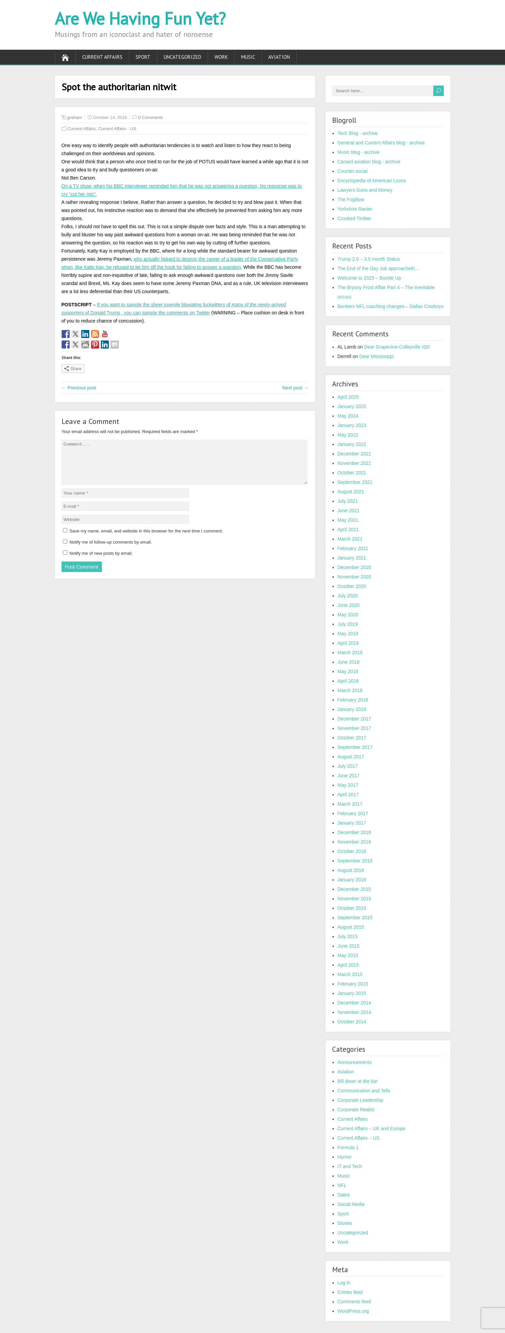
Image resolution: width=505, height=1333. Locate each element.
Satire (344, 1194)
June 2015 (349, 946)
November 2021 (354, 463)
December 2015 (354, 889)
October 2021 (352, 472)
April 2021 (348, 529)
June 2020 (349, 605)
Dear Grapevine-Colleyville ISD (397, 347)
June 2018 (349, 662)
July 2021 (348, 501)
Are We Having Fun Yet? (140, 18)
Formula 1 (348, 1147)
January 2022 (352, 444)
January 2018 (352, 709)
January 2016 (352, 879)
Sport (143, 57)
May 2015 (348, 955)
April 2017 (348, 794)
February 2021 (353, 548)
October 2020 (352, 586)
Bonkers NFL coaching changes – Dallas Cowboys (391, 306)
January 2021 (352, 558)
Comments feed (354, 1301)
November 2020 (354, 576)
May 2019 (348, 633)
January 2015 (352, 993)
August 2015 (351, 927)
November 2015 (354, 898)
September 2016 (355, 860)
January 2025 (352, 406)
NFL (342, 1185)
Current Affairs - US (117, 128)
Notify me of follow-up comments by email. (110, 550)
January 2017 (352, 823)
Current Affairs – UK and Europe (372, 1128)
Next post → (295, 387)
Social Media (351, 1204)
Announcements (355, 1062)
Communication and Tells (364, 1090)
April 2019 (348, 643)
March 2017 (350, 804)
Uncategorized (182, 57)
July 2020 (348, 595)
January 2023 (352, 425)
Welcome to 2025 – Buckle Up (369, 278)
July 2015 (348, 936)
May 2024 (348, 416)
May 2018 (348, 671)
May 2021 (348, 520)
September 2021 (355, 482)
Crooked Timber (354, 218)
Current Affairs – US (359, 1138)
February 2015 (353, 983)
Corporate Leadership (360, 1100)
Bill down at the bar (358, 1081)
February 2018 (353, 700)
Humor (345, 1157)
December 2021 (354, 453)
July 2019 (348, 624)
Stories (345, 1223)
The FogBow (351, 199)
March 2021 (350, 539)
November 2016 (354, 841)
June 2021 (349, 510)
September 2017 (355, 747)
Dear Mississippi (376, 356)
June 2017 (349, 775)
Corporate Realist (356, 1109)
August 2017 (351, 756)
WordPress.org (353, 1311)
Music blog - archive (359, 152)
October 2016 (352, 851)
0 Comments (150, 117)
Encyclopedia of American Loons (372, 180)
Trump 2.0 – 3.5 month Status (369, 259)
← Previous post (79, 387)
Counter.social (353, 171)
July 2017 (348, 766)
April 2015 (348, 965)
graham (74, 117)
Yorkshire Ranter (355, 209)
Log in (344, 1282)
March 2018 (350, 690)
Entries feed (350, 1292)
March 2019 (350, 652)
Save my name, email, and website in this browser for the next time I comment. (146, 539)
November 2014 (354, 1012)
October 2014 (352, 1021)
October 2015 (352, 908)
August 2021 (351, 491)
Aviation (279, 57)
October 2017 (352, 737)
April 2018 (348, 681)
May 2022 (348, 434)
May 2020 (348, 614)
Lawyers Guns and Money (365, 190)
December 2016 (354, 832)
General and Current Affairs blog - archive (381, 142)
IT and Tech (350, 1166)
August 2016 (351, 870)
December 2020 (354, 567)
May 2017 (348, 785)
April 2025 (348, 397)
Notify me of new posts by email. (101, 561)
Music (248, 57)
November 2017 (354, 728)
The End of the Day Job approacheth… (379, 268)
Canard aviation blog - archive (369, 161)
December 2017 (354, 718)
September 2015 (355, 917)
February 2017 (353, 813)
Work (221, 57)
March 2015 (350, 974)
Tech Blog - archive (358, 133)
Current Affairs (102, 57)
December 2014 (354, 1002)
